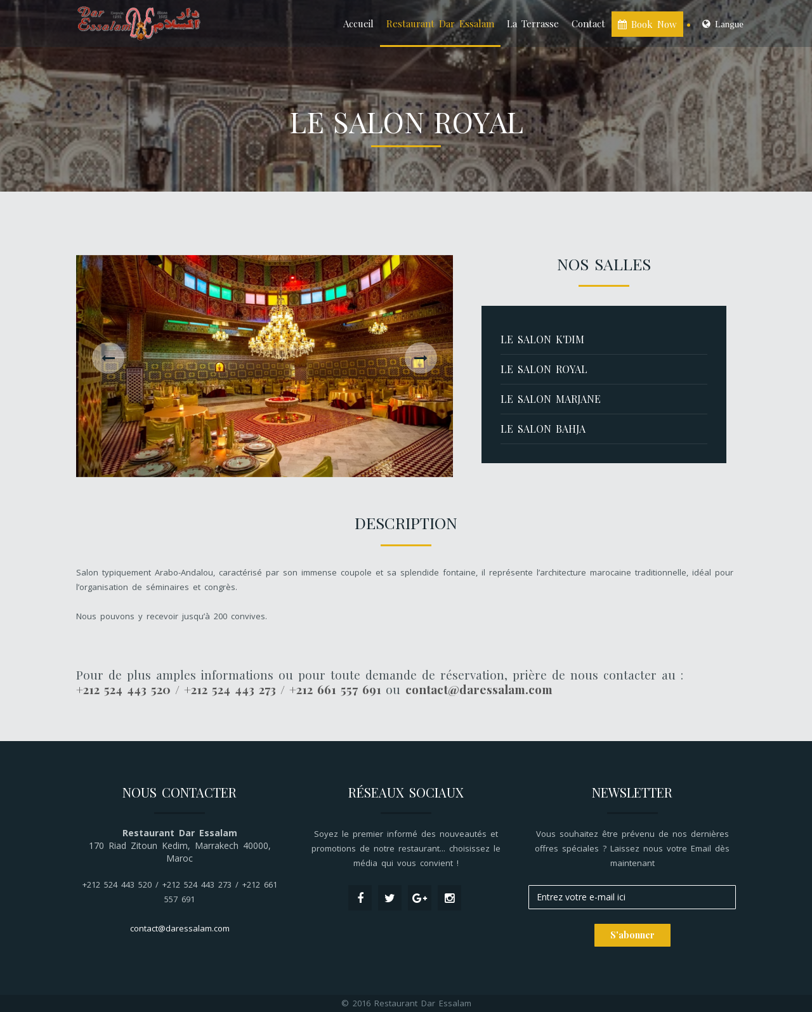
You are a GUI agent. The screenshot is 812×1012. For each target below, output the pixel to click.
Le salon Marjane (551, 398)
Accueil (358, 23)
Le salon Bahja (543, 428)
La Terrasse (533, 23)
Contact (588, 23)
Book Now (647, 24)
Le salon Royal (544, 369)
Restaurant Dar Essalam (440, 23)
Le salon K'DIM (542, 339)
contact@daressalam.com (180, 928)
